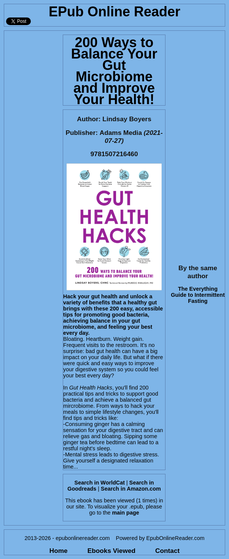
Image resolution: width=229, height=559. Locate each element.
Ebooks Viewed (111, 550)
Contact (167, 550)
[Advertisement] (31, 145)
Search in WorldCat (100, 483)
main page (125, 513)
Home (58, 550)
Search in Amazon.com (131, 489)
